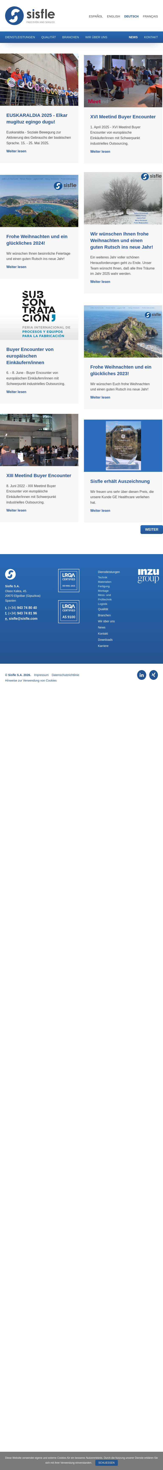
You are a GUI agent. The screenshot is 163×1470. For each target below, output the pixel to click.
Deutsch (131, 16)
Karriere (103, 646)
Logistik (102, 604)
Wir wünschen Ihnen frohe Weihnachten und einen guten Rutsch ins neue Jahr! (105, 279)
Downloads (105, 639)
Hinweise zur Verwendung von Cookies (31, 680)
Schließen (106, 1462)
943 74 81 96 (27, 613)
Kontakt (151, 37)
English (113, 16)
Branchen (70, 37)
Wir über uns (96, 37)
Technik (102, 577)
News (133, 37)
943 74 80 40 (27, 608)
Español (96, 16)
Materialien (105, 581)
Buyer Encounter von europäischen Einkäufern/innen (29, 433)
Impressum (41, 675)
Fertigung (104, 586)
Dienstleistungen (20, 37)
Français (150, 16)
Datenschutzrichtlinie (65, 675)
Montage (103, 590)
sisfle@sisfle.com (23, 618)
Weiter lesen (16, 151)
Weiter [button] (151, 529)
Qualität (48, 37)
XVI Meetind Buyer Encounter (107, 147)
